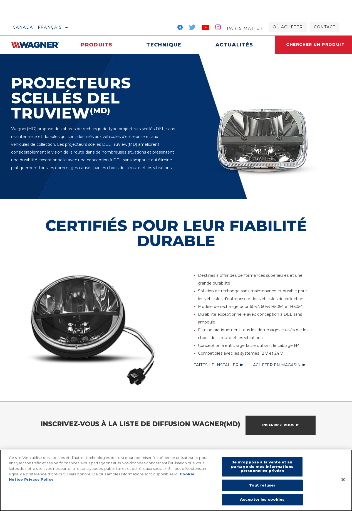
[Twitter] (192, 28)
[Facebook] (180, 28)
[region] (176, 480)
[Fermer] (343, 479)
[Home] (37, 45)
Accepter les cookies (262, 499)
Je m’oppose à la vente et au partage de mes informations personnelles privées (262, 466)
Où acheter (288, 26)
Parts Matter (245, 28)
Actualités (234, 45)
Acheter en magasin (277, 364)
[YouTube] (206, 28)
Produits (96, 45)
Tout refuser (262, 485)
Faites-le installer (216, 364)
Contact (324, 26)
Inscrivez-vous (278, 425)
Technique (164, 45)
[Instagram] (218, 28)
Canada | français (37, 27)
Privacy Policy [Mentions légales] (38, 479)
